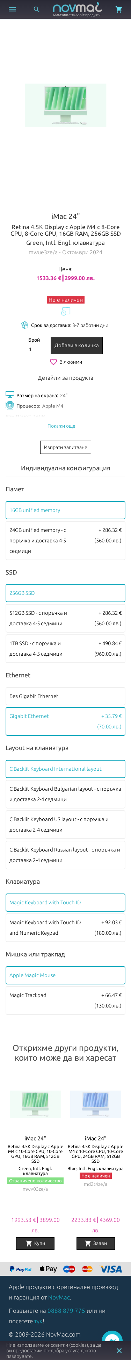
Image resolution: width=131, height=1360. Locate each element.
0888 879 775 (66, 1310)
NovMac (59, 1297)
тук (38, 1321)
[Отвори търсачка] (36, 9)
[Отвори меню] (12, 9)
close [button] (119, 1350)
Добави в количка (76, 345)
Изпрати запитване (65, 447)
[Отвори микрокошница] (119, 9)
